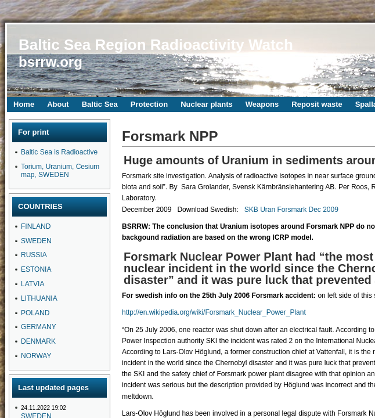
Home (23, 104)
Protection (149, 104)
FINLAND (36, 226)
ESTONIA (36, 269)
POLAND (35, 313)
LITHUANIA (39, 298)
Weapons (262, 104)
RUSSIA (34, 255)
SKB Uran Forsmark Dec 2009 (291, 210)
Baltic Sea (100, 104)
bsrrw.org (50, 62)
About (58, 104)
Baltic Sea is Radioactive (59, 152)
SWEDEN (36, 241)
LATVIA (32, 284)
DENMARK (38, 341)
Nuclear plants (207, 104)
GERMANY (38, 327)
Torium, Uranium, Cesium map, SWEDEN (60, 171)
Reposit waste (316, 104)
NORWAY (36, 356)
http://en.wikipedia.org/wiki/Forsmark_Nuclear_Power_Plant (214, 312)
